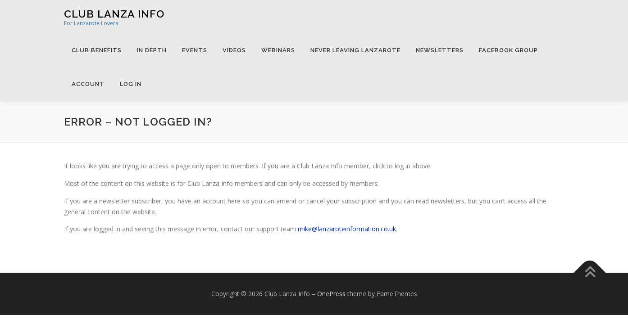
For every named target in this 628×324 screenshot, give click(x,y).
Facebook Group (508, 50)
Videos (234, 50)
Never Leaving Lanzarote (355, 50)
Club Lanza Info (114, 14)
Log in (130, 84)
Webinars (278, 50)
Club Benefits (97, 50)
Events (194, 50)
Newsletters (440, 50)
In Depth (152, 50)
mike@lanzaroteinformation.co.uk (347, 229)
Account (88, 84)
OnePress (331, 293)
